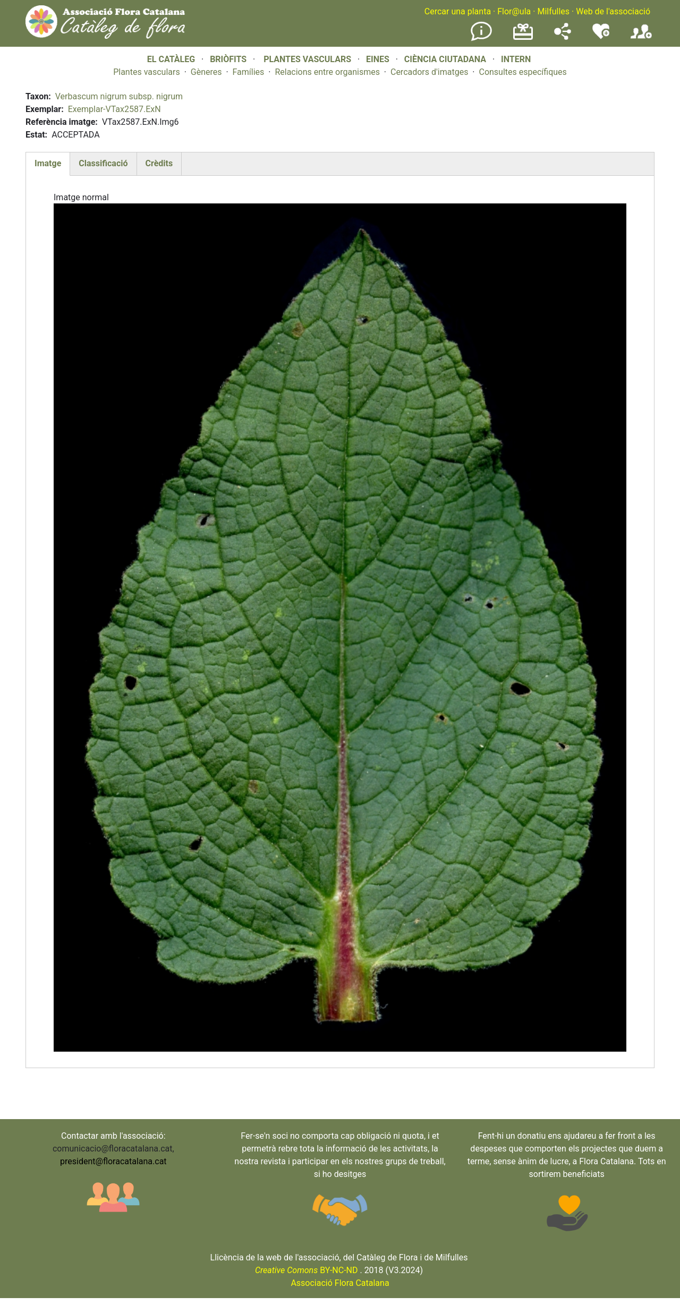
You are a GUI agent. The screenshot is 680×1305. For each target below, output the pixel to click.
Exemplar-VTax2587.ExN (114, 109)
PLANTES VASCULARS (307, 59)
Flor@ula (514, 11)
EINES (377, 59)
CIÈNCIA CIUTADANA (445, 59)
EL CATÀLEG (171, 59)
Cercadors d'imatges (429, 72)
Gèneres (206, 72)
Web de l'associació (613, 11)
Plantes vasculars (146, 72)
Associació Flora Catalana (340, 1283)
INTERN (516, 59)
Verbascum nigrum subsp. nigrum (119, 96)
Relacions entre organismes (327, 72)
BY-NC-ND (306, 1270)
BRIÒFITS (229, 59)
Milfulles (553, 11)
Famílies (249, 72)
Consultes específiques (522, 72)
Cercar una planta (457, 11)
